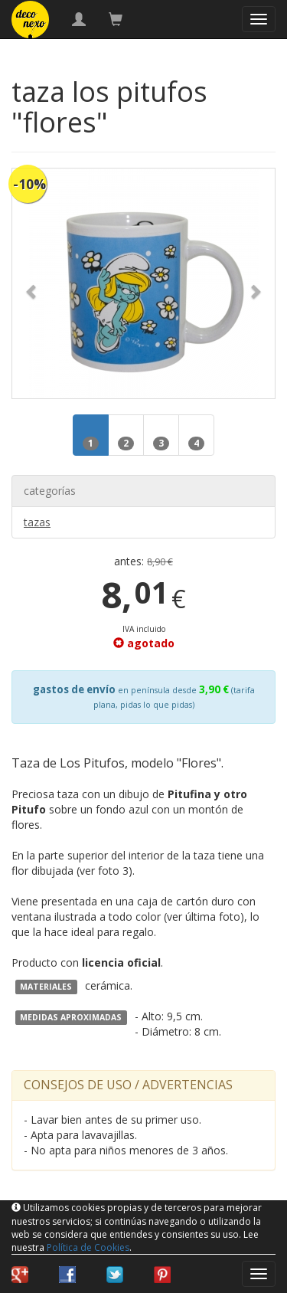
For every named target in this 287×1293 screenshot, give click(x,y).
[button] (31, 283)
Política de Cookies (88, 1247)
